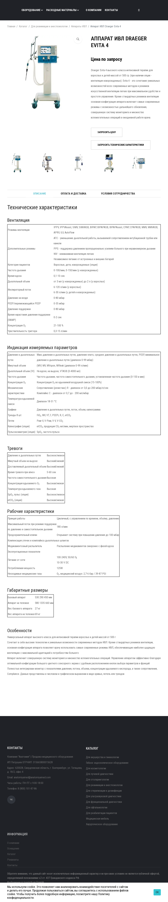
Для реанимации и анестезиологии (49, 26)
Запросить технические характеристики (119, 145)
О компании (93, 10)
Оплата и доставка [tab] (73, 193)
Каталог (23, 26)
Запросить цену (105, 132)
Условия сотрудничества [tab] (118, 193)
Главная (11, 26)
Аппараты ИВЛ (79, 26)
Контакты (111, 10)
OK (157, 892)
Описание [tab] (39, 193)
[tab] (17, 163)
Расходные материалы (61, 10)
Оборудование (30, 10)
